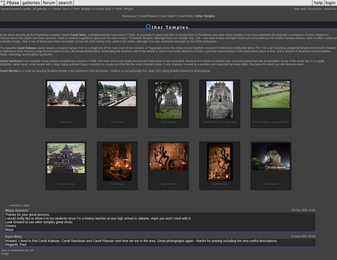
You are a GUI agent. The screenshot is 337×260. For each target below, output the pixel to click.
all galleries (40, 9)
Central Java (60, 9)
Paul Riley (13, 236)
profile (27, 9)
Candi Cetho (185, 16)
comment (14, 205)
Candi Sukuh (167, 16)
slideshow (330, 9)
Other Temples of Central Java (92, 9)
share (26, 205)
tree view (300, 9)
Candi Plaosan (148, 16)
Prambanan (129, 16)
